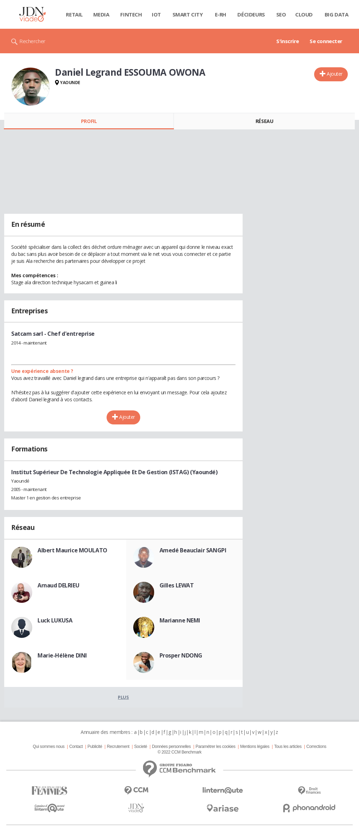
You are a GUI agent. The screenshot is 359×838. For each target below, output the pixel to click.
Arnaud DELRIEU (58, 585)
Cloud (304, 14)
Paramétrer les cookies (215, 746)
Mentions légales (254, 746)
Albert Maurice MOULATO (72, 550)
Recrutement (118, 746)
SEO (281, 14)
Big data (336, 14)
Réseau (264, 121)
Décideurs (251, 14)
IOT (156, 14)
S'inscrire (287, 41)
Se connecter (326, 41)
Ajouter (335, 73)
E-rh (220, 14)
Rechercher (32, 41)
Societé (140, 746)
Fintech (131, 14)
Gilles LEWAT (177, 585)
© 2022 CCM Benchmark (179, 752)
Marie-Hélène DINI (62, 655)
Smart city (187, 14)
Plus (123, 697)
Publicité (95, 746)
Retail (74, 14)
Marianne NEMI (180, 620)
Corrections (316, 746)
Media (101, 14)
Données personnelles (171, 746)
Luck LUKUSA (55, 620)
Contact (76, 746)
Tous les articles (288, 746)
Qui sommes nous (48, 746)
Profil (89, 121)
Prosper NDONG (181, 655)
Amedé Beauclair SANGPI (193, 550)
